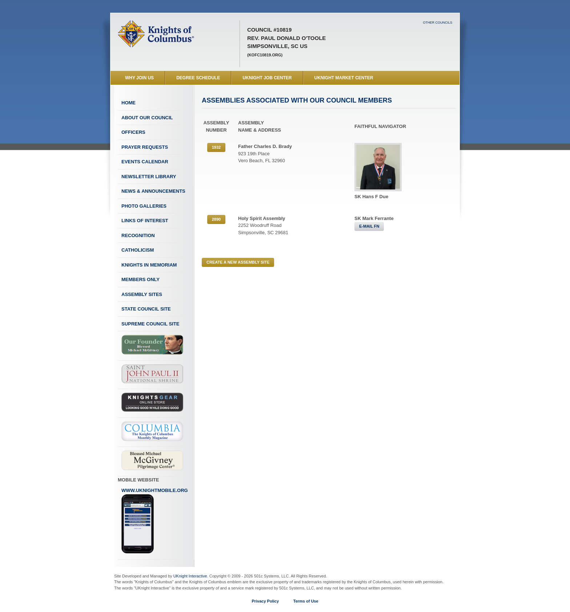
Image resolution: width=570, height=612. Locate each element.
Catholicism (137, 250)
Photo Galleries (143, 206)
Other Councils (437, 22)
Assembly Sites (141, 294)
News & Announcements (153, 191)
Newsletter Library (148, 176)
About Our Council (147, 117)
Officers (133, 132)
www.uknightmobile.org (154, 521)
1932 (216, 147)
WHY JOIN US (139, 77)
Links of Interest (144, 220)
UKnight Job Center (267, 77)
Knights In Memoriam (149, 265)
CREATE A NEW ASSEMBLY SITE (237, 262)
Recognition (138, 235)
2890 (216, 219)
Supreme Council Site (150, 324)
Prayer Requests (144, 147)
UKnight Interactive (190, 576)
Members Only (140, 279)
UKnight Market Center (343, 77)
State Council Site (146, 309)
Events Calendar (144, 161)
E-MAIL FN (369, 226)
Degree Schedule (198, 77)
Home (128, 102)
